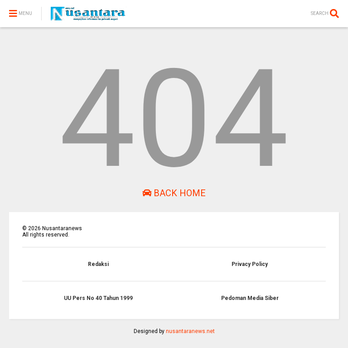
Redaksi (98, 264)
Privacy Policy (250, 264)
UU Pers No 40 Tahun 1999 (98, 298)
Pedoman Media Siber (250, 298)
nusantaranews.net (190, 331)
